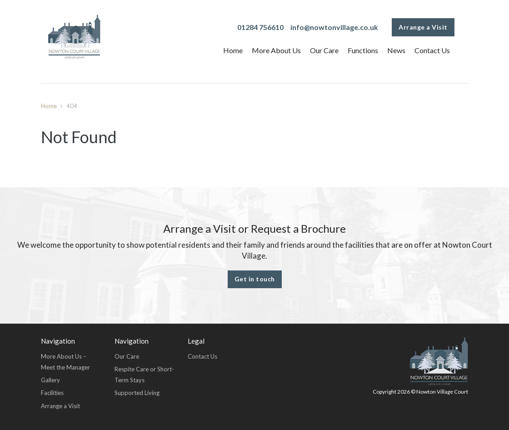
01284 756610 (260, 27)
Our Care (324, 50)
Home (233, 50)
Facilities (52, 392)
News (396, 50)
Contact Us (432, 50)
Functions (363, 50)
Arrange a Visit (423, 27)
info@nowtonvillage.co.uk (334, 27)
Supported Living (137, 392)
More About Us (276, 50)
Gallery (50, 380)
